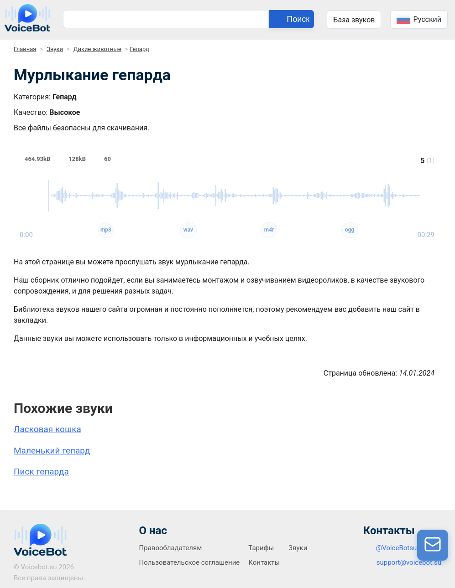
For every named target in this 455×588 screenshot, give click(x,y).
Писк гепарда (41, 471)
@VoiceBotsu (396, 548)
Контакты (264, 562)
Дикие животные (97, 49)
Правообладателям (170, 548)
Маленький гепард (52, 450)
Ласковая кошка (47, 429)
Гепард (139, 49)
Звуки (55, 49)
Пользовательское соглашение (189, 562)
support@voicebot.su (409, 562)
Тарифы (261, 548)
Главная (25, 49)
